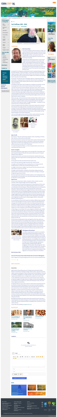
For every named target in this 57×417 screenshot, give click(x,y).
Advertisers (4, 65)
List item (29, 356)
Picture (22, 356)
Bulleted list (25, 356)
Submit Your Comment (19, 378)
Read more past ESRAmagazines (52, 81)
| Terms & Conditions (22, 413)
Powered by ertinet (29, 413)
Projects (4, 56)
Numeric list (27, 356)
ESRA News (5, 62)
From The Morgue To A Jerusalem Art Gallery (15, 317)
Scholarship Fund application (17, 406)
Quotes (32, 356)
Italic (15, 356)
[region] (28, 12)
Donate (28, 401)
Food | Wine (5, 35)
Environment (5, 32)
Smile (38, 356)
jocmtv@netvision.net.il (27, 304)
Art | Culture (4, 24)
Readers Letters (6, 50)
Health (4, 37)
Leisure (4, 42)
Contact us (4, 68)
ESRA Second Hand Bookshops (17, 410)
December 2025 (14, 319)
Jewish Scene (4, 40)
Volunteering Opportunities (7, 405)
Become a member (30, 403)
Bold (13, 356)
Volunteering (5, 59)
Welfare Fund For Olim (6, 408)
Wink (15, 358)
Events (4, 61)
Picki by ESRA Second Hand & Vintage (19, 408)
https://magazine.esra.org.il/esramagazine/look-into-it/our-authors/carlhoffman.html (28, 257)
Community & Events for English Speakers (6, 403)
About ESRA (4, 401)
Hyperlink (20, 356)
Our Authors (51, 54)
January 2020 (13, 26)
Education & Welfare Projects (17, 403)
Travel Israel (31, 394)
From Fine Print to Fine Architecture (27, 329)
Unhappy (13, 358)
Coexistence (14, 392)
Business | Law (5, 28)
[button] (45, 405)
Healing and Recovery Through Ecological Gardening (15, 330)
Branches (4, 57)
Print (14, 21)
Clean (34, 356)
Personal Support (5, 406)
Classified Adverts (5, 91)
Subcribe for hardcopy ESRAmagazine (4, 86)
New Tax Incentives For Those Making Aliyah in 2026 (27, 317)
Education (5, 30)
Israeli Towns (31, 386)
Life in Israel (4, 45)
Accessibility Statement (15, 413)
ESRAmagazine (5, 409)
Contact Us (29, 404)
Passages (18, 26)
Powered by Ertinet (52, 416)
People (4, 47)
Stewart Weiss (24, 26)
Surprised (40, 356)
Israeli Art (40, 387)
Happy (37, 356)
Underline (17, 356)
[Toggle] (8, 24)
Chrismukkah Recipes (39, 316)
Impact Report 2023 (17, 401)
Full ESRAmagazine (51, 33)
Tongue (42, 356)
